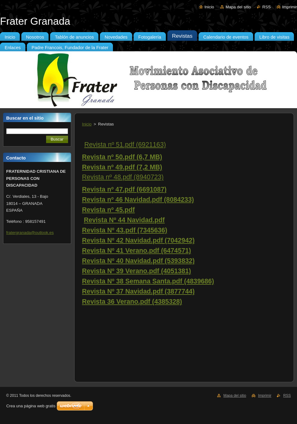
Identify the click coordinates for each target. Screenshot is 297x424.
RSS (266, 7)
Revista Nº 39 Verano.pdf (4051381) (136, 271)
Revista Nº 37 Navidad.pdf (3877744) (138, 291)
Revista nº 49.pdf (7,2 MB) (122, 167)
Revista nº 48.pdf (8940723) (123, 177)
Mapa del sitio (238, 7)
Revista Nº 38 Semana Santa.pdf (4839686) (148, 281)
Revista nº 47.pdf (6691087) (124, 189)
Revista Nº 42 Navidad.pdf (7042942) (138, 240)
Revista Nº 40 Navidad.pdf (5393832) (138, 261)
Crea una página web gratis (30, 406)
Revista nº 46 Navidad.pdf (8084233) (138, 199)
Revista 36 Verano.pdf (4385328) (132, 301)
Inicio (209, 7)
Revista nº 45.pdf (108, 210)
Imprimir (289, 7)
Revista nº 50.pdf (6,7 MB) (122, 157)
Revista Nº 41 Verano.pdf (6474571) (136, 250)
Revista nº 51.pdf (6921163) (125, 144)
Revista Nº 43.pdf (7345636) (124, 230)
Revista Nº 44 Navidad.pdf (124, 220)
